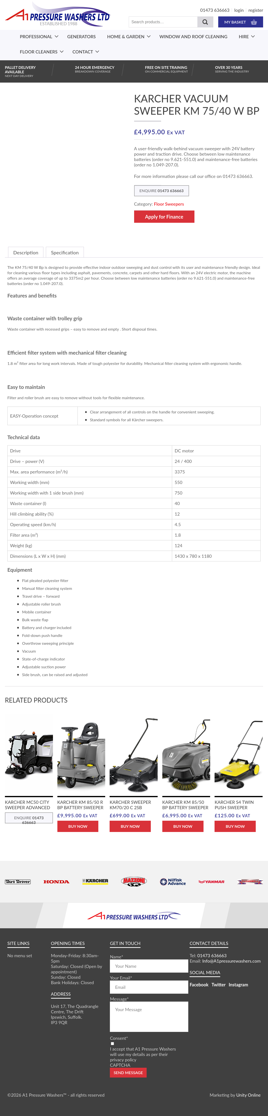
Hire (244, 36)
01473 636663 (215, 10)
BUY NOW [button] (78, 826)
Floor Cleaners (38, 51)
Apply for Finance (164, 217)
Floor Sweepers (169, 204)
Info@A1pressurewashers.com (231, 961)
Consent (119, 1038)
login (239, 10)
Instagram (238, 984)
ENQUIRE (162, 190)
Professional (36, 36)
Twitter (219, 984)
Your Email (121, 977)
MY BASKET (240, 22)
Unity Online (248, 1095)
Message (119, 999)
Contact (82, 51)
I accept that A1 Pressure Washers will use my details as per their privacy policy (143, 1054)
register (255, 10)
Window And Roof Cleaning (193, 36)
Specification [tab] (65, 252)
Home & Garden (125, 36)
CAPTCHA (120, 1065)
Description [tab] (25, 252)
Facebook (199, 984)
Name (116, 956)
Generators (81, 36)
